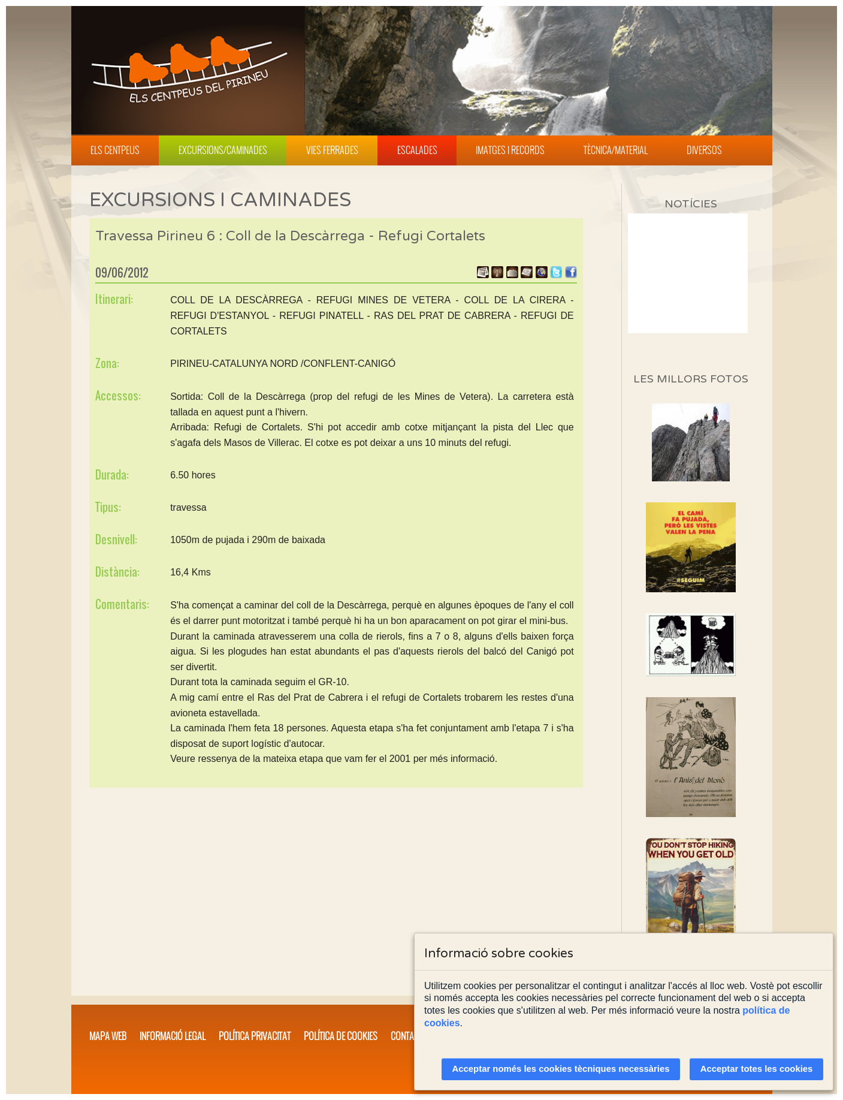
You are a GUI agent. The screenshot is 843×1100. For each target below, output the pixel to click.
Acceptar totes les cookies (756, 1069)
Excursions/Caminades (223, 149)
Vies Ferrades (332, 149)
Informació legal (173, 1035)
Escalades (417, 149)
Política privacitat (255, 1035)
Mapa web (107, 1035)
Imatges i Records (510, 149)
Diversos (704, 149)
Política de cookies (340, 1035)
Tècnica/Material (616, 149)
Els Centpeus (115, 149)
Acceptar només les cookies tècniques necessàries (561, 1069)
